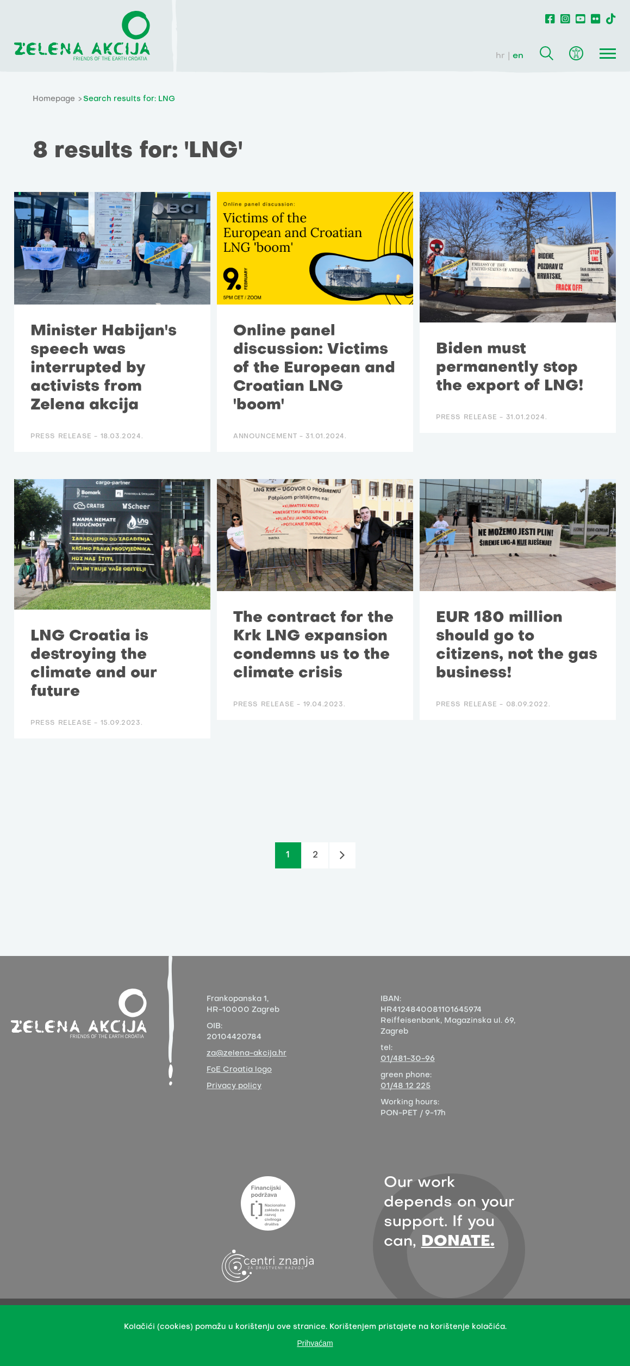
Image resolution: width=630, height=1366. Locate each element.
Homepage (54, 99)
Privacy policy (234, 1086)
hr (500, 56)
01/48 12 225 (406, 1086)
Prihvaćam (315, 1343)
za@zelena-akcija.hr (246, 1053)
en (518, 56)
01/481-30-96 (408, 1059)
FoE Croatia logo (239, 1069)
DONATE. (458, 1241)
